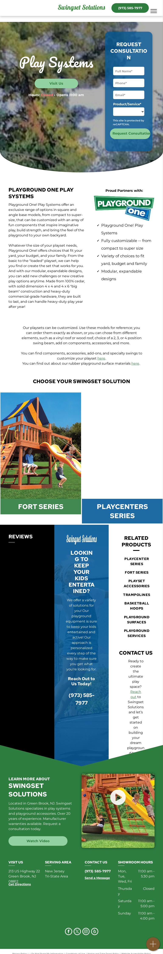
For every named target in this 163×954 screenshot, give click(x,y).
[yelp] (94, 932)
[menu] (153, 11)
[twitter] (77, 932)
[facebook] (68, 932)
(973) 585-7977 (98, 871)
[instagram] (86, 932)
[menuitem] (136, 561)
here (101, 358)
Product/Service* (127, 104)
